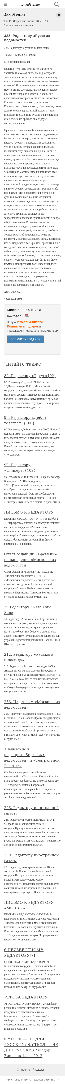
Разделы (38, 1069)
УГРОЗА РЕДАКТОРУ (26, 997)
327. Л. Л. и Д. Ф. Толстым (19, 1080)
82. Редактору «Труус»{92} (30, 375)
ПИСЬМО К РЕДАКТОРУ (29, 512)
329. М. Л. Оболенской (45, 1080)
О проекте (23, 1069)
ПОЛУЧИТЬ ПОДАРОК (25, 339)
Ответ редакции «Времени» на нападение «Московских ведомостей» (30, 559)
